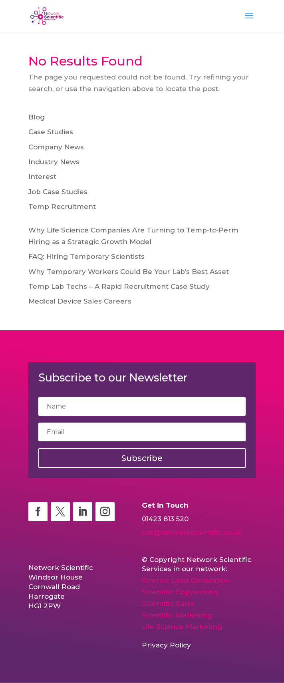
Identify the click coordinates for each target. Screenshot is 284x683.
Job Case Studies (57, 192)
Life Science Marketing (182, 627)
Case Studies (50, 132)
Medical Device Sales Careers (79, 301)
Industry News (53, 162)
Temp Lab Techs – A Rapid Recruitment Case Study (119, 286)
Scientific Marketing (177, 615)
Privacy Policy (166, 645)
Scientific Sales (168, 604)
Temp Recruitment (62, 206)
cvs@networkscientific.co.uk (192, 532)
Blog (36, 117)
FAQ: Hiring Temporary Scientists (86, 256)
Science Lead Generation (186, 580)
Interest (42, 177)
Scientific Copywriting (180, 592)
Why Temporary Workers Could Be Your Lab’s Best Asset (128, 272)
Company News (56, 147)
